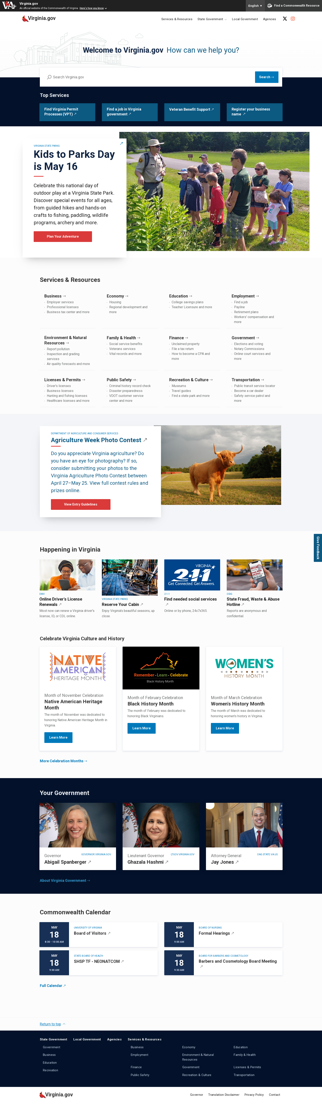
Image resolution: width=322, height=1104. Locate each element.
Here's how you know (92, 8)
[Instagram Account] (293, 18)
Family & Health (245, 1055)
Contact (274, 1095)
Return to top (50, 1024)
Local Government (245, 19)
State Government (53, 1039)
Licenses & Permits (247, 1067)
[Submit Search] (266, 77)
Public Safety (140, 1075)
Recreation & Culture (197, 1075)
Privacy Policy (254, 1095)
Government (51, 1047)
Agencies (269, 19)
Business (49, 1055)
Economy (189, 1047)
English (255, 5)
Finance (136, 1067)
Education (50, 1062)
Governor (196, 1095)
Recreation (50, 1070)
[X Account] (285, 18)
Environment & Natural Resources (198, 1057)
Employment (139, 1055)
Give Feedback (318, 547)
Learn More (141, 728)
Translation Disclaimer (223, 1095)
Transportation (244, 1075)
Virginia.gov (29, 4)
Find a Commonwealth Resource (293, 6)
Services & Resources (176, 19)
